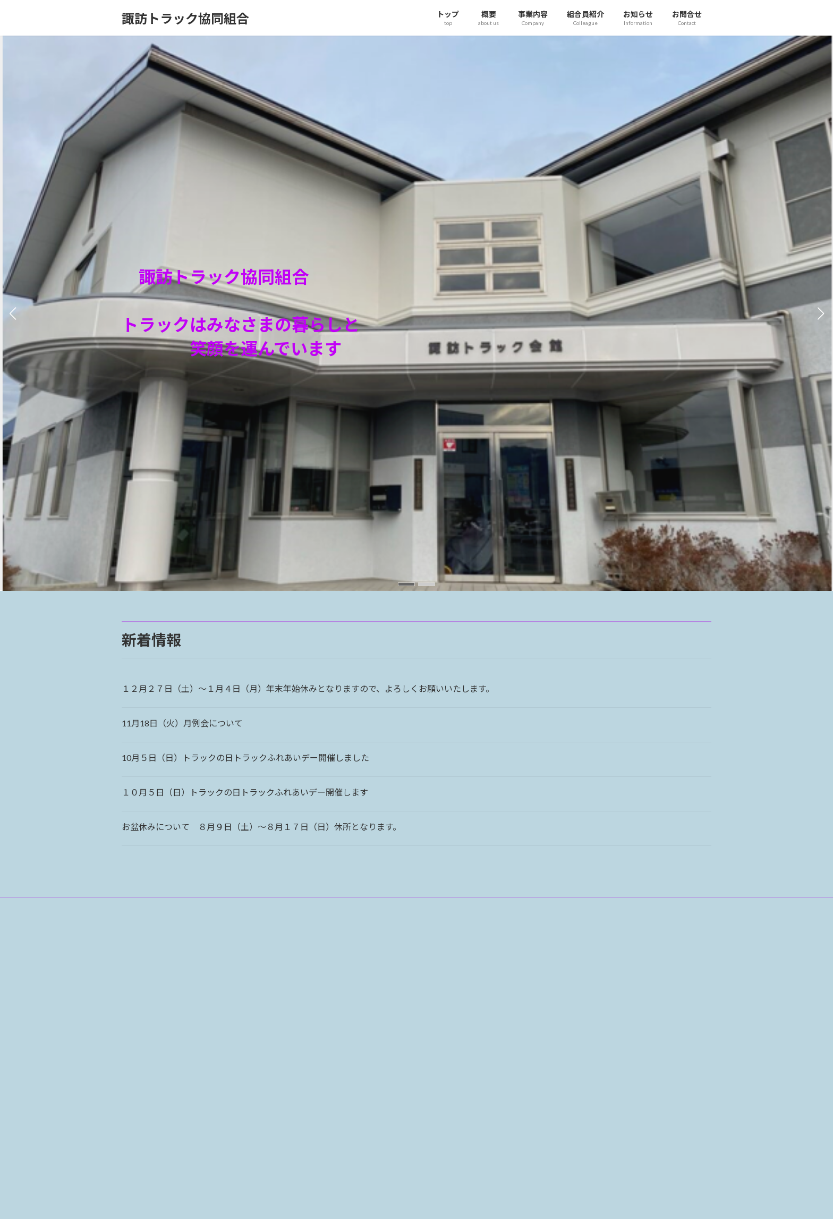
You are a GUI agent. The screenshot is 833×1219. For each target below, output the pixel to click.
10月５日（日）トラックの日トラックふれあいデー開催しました (245, 757)
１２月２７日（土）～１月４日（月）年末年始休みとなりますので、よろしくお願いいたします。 (308, 688)
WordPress (359, 1200)
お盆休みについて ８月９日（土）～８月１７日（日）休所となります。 (261, 827)
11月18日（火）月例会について (182, 723)
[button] (406, 584)
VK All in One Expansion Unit (485, 1200)
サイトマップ (235, 907)
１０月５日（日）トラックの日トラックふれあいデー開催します (245, 792)
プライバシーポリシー (164, 907)
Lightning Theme (414, 1200)
